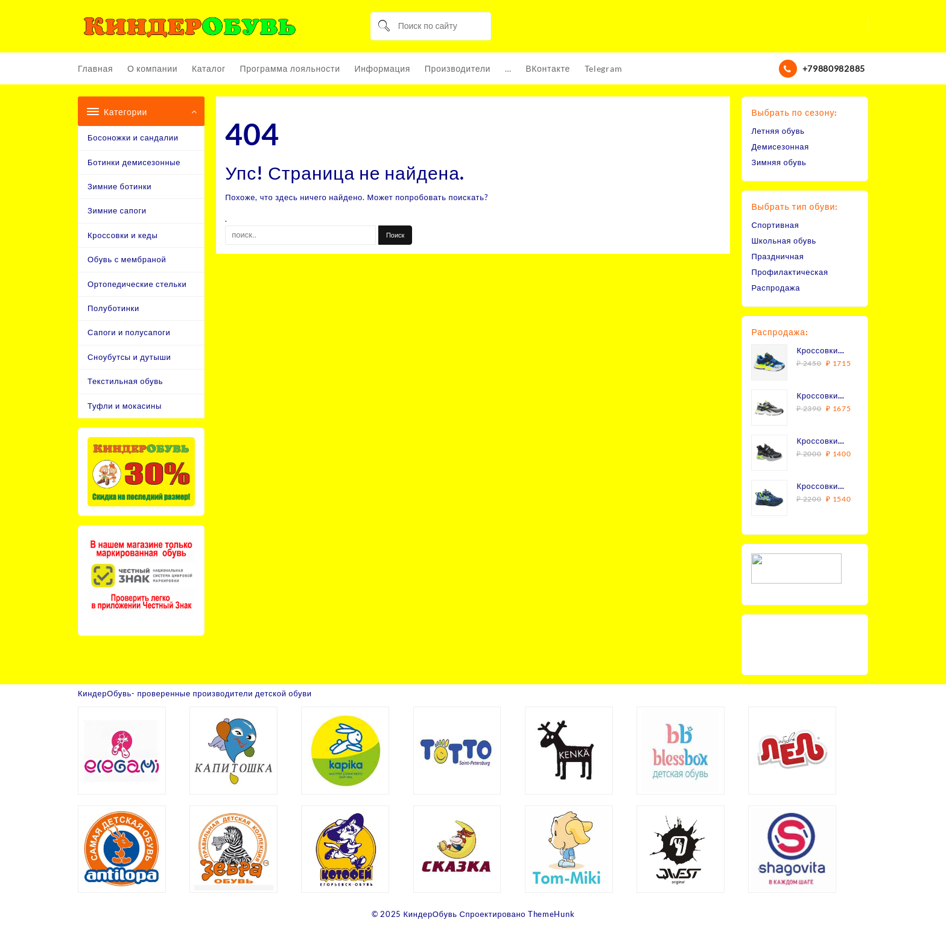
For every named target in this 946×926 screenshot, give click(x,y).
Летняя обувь (778, 131)
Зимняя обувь (778, 162)
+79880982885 (833, 68)
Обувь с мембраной (126, 259)
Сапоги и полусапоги (129, 332)
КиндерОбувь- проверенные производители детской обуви (195, 693)
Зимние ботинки (119, 186)
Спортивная (775, 225)
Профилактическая (789, 272)
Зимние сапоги (117, 210)
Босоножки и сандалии (133, 137)
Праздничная (777, 256)
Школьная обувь (783, 240)
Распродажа (775, 287)
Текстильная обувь (125, 381)
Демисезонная (780, 146)
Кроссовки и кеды (122, 235)
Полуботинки (113, 308)
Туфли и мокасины (124, 406)
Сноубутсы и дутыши (129, 357)
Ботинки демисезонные (133, 162)
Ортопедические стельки (136, 284)
